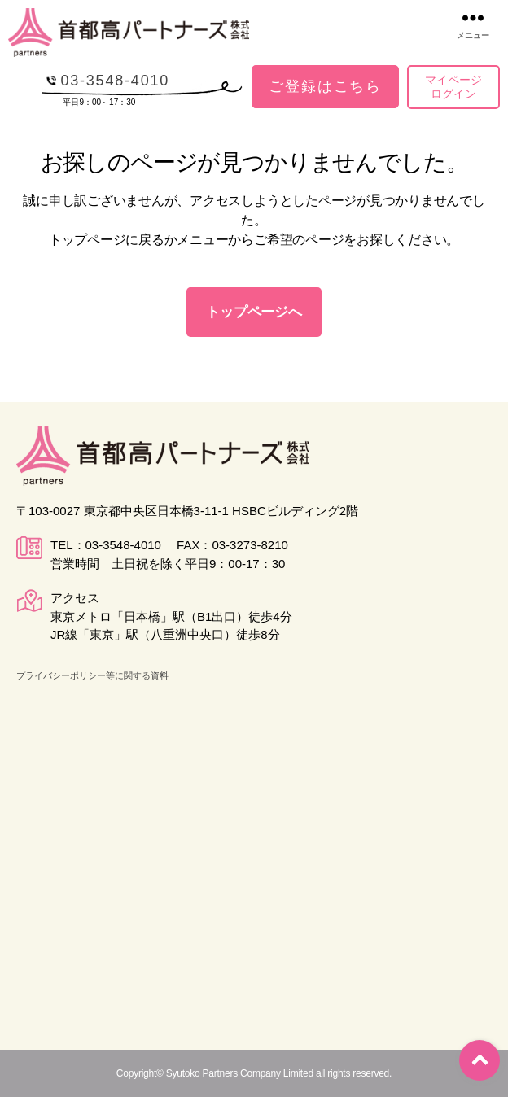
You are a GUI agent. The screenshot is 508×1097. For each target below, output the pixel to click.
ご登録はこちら (325, 86)
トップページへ (253, 312)
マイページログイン (453, 86)
